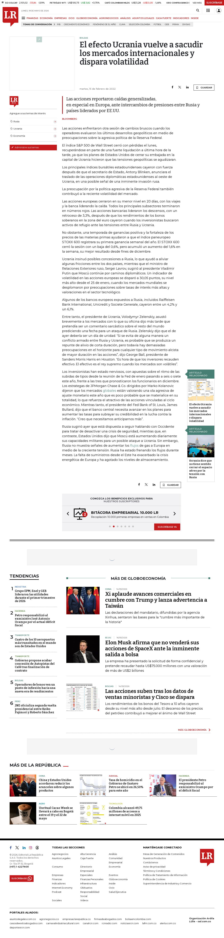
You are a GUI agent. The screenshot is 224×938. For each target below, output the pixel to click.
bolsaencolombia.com (138, 919)
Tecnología (115, 803)
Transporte (22, 635)
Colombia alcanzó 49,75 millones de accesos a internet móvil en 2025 (125, 811)
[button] (67, 514)
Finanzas (57, 879)
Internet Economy (62, 887)
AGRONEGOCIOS (108, 18)
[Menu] (24, 18)
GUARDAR (204, 87)
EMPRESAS (60, 18)
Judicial (113, 776)
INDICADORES (181, 18)
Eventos (113, 875)
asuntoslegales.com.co (23, 919)
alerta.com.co (168, 923)
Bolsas (19, 680)
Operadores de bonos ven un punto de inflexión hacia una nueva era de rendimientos (35, 688)
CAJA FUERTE (163, 18)
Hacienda (20, 611)
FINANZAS (32, 18)
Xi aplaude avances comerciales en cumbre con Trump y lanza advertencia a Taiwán (156, 600)
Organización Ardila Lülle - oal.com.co (201, 920)
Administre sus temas (25, 147)
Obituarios (86, 887)
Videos (84, 900)
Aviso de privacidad (154, 866)
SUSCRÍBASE (214, 2)
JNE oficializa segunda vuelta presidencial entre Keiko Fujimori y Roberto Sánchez (35, 709)
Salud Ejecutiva (117, 891)
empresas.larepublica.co (76, 919)
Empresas (57, 875)
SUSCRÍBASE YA (167, 526)
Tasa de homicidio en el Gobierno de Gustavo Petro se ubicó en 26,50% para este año (126, 785)
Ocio (111, 887)
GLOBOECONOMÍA (86, 18)
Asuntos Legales (61, 858)
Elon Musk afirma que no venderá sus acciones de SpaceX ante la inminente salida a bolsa (152, 648)
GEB (167, 24)
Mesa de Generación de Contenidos (163, 854)
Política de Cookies (154, 879)
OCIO (71, 18)
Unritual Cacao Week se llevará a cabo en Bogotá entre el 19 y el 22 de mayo (56, 813)
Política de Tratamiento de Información (165, 875)
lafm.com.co (149, 923)
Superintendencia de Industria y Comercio (167, 883)
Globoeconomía (118, 879)
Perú (17, 701)
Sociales (57, 900)
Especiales (86, 875)
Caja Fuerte (87, 858)
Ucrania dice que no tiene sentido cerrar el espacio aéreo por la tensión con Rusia (200, 469)
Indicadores (58, 883)
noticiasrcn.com (130, 923)
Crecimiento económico (76, 24)
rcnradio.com (109, 923)
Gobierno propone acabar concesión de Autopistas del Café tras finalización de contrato (35, 665)
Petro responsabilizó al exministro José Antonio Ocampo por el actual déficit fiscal (35, 620)
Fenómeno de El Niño (104, 24)
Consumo (57, 866)
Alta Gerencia (88, 854)
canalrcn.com (90, 923)
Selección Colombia (139, 24)
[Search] (197, 10)
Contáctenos (150, 862)
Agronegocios (60, 854)
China (42, 776)
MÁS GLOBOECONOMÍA (192, 729)
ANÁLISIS (125, 18)
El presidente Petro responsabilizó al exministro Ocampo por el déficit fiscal (196, 785)
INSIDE (195, 18)
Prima (175, 24)
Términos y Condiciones (156, 870)
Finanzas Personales (91, 879)
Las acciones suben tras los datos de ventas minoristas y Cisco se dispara (150, 694)
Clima (122, 24)
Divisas (186, 24)
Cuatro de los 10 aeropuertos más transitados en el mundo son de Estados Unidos (35, 643)
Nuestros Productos (154, 858)
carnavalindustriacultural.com (62, 923)
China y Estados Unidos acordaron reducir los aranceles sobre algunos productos (56, 785)
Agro (42, 803)
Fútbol (157, 24)
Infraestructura (88, 883)
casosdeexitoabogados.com (26, 923)
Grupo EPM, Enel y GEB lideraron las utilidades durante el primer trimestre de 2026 (35, 596)
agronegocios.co (49, 919)
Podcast (56, 891)
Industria (20, 587)
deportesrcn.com (20, 927)
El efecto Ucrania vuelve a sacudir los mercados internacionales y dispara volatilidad (200, 413)
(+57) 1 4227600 (19, 866)
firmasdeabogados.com (108, 919)
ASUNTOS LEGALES (143, 18)
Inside (112, 883)
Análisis (113, 854)
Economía (114, 866)
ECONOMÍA (46, 18)
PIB (58, 24)
